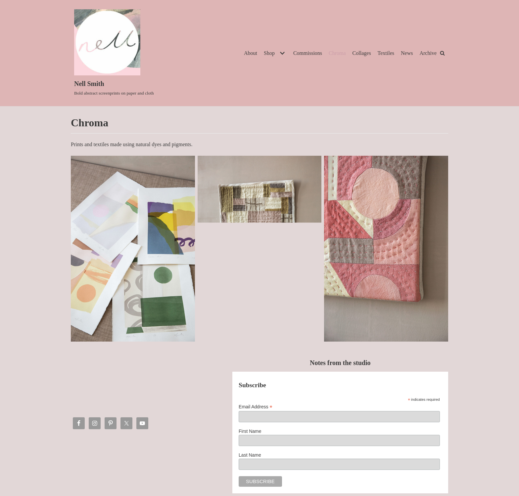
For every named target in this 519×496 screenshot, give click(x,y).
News (407, 53)
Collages (362, 53)
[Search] (442, 53)
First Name (250, 431)
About (250, 53)
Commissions (307, 53)
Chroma (337, 53)
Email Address (255, 407)
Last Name (250, 455)
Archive (428, 53)
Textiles (386, 53)
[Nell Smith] (114, 53)
